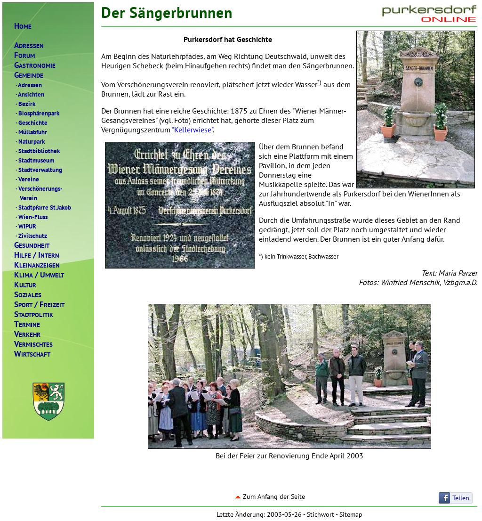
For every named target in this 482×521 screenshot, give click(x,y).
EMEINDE (28, 75)
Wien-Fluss (31, 216)
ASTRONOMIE (35, 65)
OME (23, 26)
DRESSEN (29, 45)
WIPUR (25, 226)
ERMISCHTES (33, 344)
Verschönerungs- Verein (38, 193)
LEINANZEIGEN (37, 265)
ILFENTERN (36, 255)
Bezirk (24, 103)
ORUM (24, 55)
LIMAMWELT (39, 275)
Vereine (26, 179)
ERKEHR (27, 334)
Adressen (28, 85)
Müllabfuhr (30, 132)
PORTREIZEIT (39, 304)
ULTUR (25, 285)
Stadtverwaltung (38, 169)
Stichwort (320, 514)
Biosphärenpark (36, 113)
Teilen (460, 498)
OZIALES (27, 295)
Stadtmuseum (34, 160)
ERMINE (27, 324)
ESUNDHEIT (31, 245)
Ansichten (29, 94)
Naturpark (29, 141)
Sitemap (350, 514)
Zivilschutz (30, 235)
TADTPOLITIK (33, 314)
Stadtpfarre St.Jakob (42, 207)
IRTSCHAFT (32, 354)
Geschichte (31, 122)
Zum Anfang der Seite (270, 496)
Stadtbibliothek (37, 151)
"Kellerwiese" (192, 129)
